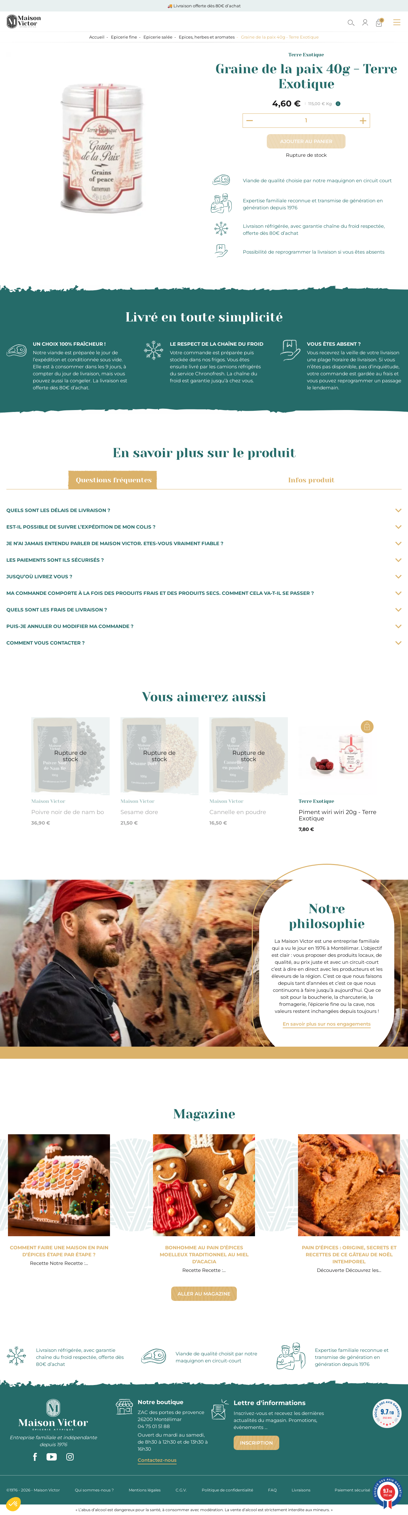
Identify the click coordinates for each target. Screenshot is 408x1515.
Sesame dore (139, 812)
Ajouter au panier (306, 141)
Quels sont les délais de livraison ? (204, 510)
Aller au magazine (204, 1294)
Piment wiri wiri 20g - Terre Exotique (337, 815)
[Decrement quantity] (250, 120)
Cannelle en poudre (237, 812)
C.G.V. (181, 1490)
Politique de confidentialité (227, 1490)
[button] (13, 1504)
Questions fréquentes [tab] (112, 480)
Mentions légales (145, 1490)
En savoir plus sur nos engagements (327, 1024)
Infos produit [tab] (310, 480)
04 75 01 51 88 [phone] (154, 1426)
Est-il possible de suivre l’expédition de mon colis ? (204, 527)
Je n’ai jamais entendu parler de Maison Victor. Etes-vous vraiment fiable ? (204, 543)
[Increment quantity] (363, 120)
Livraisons (301, 1490)
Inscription (256, 1443)
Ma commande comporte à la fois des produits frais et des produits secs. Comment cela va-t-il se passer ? (204, 593)
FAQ (272, 1490)
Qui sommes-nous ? (94, 1490)
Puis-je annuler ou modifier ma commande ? (204, 626)
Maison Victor (48, 801)
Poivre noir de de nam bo (67, 812)
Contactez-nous (157, 1460)
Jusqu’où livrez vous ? (204, 577)
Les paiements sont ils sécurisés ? (204, 560)
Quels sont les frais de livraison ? (204, 610)
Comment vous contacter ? (204, 643)
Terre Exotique (306, 55)
